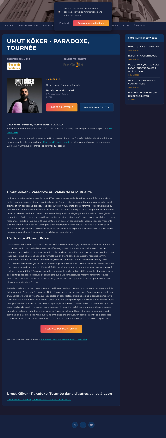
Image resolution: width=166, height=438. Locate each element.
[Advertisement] (61, 169)
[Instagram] (75, 425)
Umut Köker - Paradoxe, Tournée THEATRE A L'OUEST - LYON (39, 399)
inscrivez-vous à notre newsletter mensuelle (64, 339)
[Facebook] (83, 425)
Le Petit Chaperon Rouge (142, 56)
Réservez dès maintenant (55, 142)
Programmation (28, 25)
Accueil (8, 25)
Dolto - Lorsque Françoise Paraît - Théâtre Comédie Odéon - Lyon (143, 68)
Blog (126, 25)
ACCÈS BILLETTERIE (62, 107)
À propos (139, 25)
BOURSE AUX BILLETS (96, 107)
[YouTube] (91, 425)
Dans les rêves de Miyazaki (143, 47)
